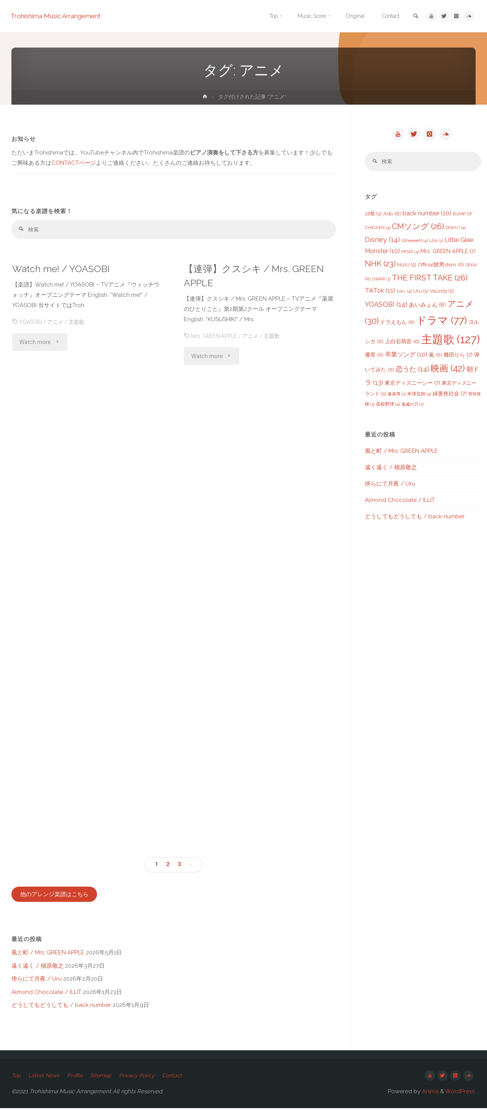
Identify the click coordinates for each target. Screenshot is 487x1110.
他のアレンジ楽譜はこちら (54, 895)
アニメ (56, 322)
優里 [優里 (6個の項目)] (374, 356)
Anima (429, 1093)
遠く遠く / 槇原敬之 (37, 966)
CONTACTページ (73, 162)
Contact (180, 1076)
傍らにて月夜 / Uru (36, 980)
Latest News (45, 1076)
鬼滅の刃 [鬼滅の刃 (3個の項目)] (412, 405)
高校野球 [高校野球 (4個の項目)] (388, 405)
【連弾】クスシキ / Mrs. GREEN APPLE (257, 276)
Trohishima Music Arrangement (61, 16)
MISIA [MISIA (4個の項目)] (410, 253)
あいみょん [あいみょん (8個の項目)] (427, 306)
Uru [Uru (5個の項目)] (420, 292)
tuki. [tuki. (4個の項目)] (404, 292)
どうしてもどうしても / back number (61, 1006)
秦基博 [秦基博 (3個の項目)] (397, 395)
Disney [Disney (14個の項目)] (382, 241)
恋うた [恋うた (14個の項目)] (412, 370)
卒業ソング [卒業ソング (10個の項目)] (406, 356)
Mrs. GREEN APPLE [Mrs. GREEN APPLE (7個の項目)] (448, 252)
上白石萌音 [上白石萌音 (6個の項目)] (402, 343)
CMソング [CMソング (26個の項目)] (418, 228)
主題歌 (78, 322)
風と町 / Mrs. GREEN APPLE (47, 954)
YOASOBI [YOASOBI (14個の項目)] (386, 306)
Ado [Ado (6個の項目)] (392, 215)
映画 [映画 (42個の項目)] (448, 370)
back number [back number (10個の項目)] (427, 214)
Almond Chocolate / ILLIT (46, 993)
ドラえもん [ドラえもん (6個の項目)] (397, 323)
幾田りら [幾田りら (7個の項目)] (458, 356)
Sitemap (107, 1076)
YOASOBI (30, 322)
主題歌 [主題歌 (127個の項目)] (450, 340)
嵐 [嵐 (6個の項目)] (435, 356)
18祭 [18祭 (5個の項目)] (373, 215)
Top (16, 1076)
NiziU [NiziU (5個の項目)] (406, 266)
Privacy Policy (144, 1076)
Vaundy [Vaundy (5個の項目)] (442, 292)
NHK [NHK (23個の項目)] (380, 265)
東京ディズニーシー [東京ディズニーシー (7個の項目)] (412, 384)
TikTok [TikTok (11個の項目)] (380, 292)
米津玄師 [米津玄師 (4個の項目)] (419, 395)
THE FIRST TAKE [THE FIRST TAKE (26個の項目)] (430, 279)
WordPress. (460, 1093)
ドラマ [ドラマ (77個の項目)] (441, 322)
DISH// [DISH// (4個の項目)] (456, 229)
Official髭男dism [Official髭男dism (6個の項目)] (441, 266)
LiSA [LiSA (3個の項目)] (436, 242)
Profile (79, 1076)
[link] (412, 16)
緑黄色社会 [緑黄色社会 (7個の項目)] (450, 395)
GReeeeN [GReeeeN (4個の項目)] (414, 242)
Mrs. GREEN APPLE (215, 336)
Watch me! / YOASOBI (64, 269)
